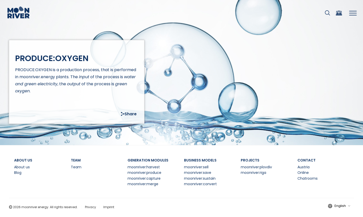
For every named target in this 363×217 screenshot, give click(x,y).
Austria (303, 167)
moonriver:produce (144, 172)
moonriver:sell (196, 167)
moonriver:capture (144, 178)
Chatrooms (307, 178)
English (342, 205)
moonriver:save (197, 172)
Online (303, 172)
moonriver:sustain (200, 178)
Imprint (108, 207)
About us (22, 167)
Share (129, 114)
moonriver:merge (143, 183)
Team (76, 167)
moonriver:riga (253, 172)
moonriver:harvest (144, 167)
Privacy (90, 207)
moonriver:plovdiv (256, 167)
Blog (17, 172)
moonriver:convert (200, 183)
